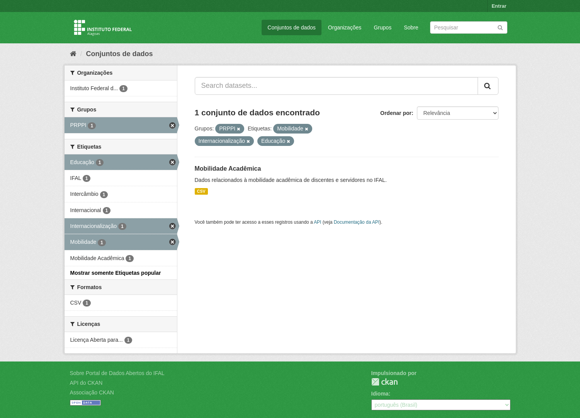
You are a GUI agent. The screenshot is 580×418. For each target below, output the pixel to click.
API (317, 222)
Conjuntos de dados (291, 27)
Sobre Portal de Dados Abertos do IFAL (117, 373)
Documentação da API (356, 222)
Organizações (344, 27)
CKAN (384, 382)
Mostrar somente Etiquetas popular (115, 273)
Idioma (380, 394)
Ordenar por (396, 113)
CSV (201, 191)
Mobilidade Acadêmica (228, 168)
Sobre (411, 27)
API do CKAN (86, 383)
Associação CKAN (92, 392)
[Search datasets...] (336, 86)
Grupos (382, 27)
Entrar (499, 6)
